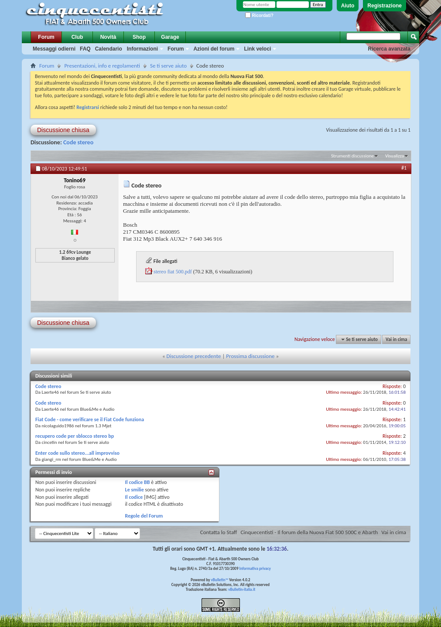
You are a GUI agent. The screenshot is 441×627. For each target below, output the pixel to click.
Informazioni (142, 49)
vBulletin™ (220, 579)
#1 (404, 168)
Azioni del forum (213, 49)
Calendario (108, 49)
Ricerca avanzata (389, 49)
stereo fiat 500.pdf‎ (173, 272)
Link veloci (257, 49)
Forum (46, 37)
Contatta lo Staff (218, 532)
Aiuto (348, 6)
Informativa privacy (254, 568)
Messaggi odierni (54, 49)
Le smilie (134, 490)
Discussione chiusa (63, 129)
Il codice (134, 497)
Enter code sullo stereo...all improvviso (77, 453)
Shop (139, 37)
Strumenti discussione (352, 156)
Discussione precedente (194, 356)
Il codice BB (137, 482)
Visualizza (394, 156)
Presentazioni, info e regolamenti (102, 65)
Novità (108, 37)
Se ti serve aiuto (168, 65)
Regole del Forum (144, 516)
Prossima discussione (250, 356)
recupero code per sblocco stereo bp (74, 436)
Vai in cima (396, 339)
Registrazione (384, 6)
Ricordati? (259, 15)
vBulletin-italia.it (241, 589)
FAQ (85, 49)
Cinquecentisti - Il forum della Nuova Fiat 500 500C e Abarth (309, 532)
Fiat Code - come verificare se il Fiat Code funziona (89, 419)
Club (77, 37)
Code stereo (78, 142)
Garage (170, 37)
